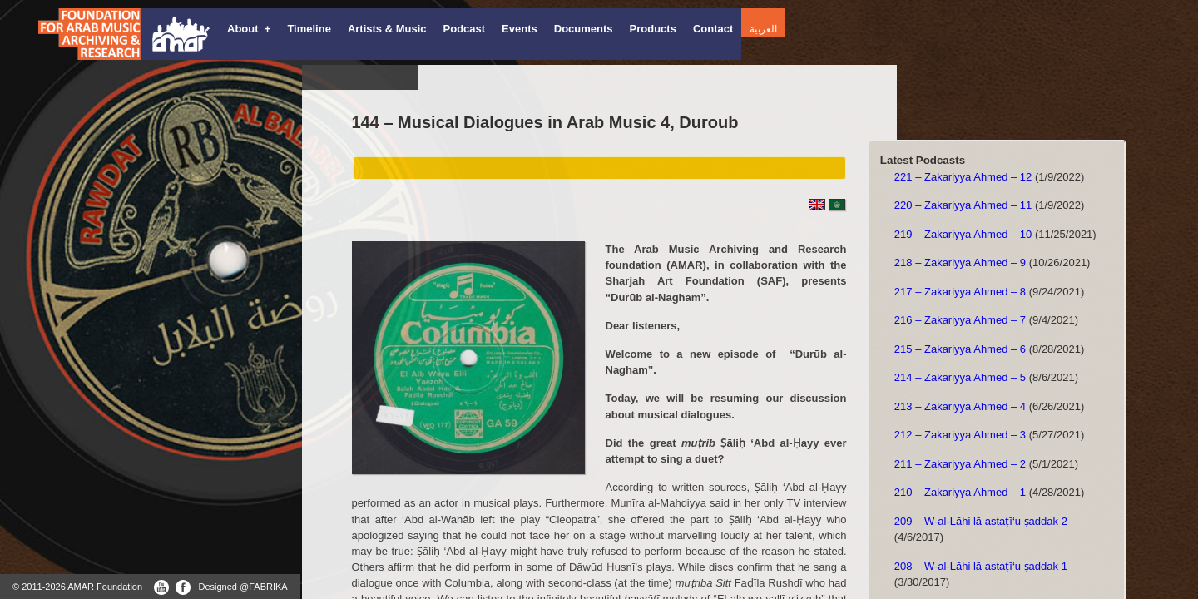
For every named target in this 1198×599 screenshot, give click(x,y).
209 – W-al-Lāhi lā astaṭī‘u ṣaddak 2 (980, 521)
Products (653, 28)
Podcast (464, 28)
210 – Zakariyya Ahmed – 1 (960, 492)
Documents (583, 28)
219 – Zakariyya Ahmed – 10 (963, 234)
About (248, 28)
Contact (713, 28)
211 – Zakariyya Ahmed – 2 (960, 464)
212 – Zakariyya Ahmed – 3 (960, 434)
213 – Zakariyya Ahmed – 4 (960, 406)
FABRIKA (268, 587)
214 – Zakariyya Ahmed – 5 (960, 377)
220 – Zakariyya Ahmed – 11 (963, 205)
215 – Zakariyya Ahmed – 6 (960, 349)
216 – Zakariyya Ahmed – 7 (960, 320)
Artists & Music (387, 28)
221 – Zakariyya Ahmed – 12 (963, 177)
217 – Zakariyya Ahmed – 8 (960, 291)
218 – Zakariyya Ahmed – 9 (960, 262)
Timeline (309, 28)
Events (519, 28)
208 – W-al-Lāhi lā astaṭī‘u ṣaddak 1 (980, 566)
